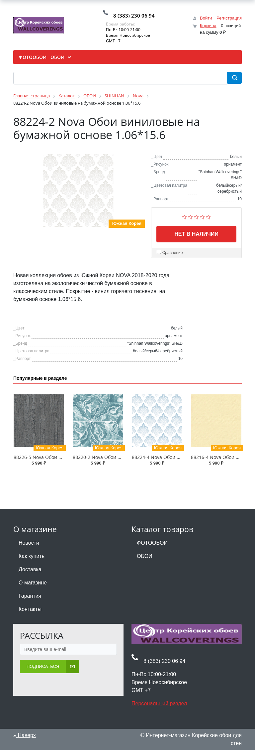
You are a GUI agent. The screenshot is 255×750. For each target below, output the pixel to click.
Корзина (208, 25)
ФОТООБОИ (152, 543)
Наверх (24, 735)
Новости (29, 543)
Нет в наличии (196, 234)
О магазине (33, 582)
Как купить (31, 556)
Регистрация (229, 18)
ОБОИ (144, 556)
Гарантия (30, 596)
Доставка (30, 569)
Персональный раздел (159, 703)
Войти (206, 18)
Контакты (30, 609)
